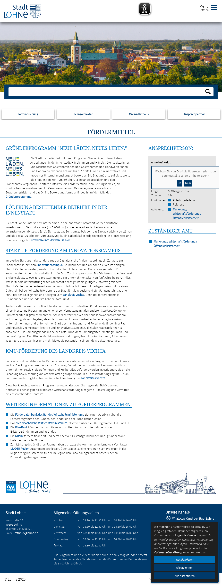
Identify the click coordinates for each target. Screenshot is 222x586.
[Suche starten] (208, 91)
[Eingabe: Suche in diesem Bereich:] (107, 91)
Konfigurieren (184, 559)
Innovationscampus (49, 265)
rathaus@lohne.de (26, 533)
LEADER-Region (19, 449)
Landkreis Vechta (73, 295)
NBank (19, 436)
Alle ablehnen (184, 568)
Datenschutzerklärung (168, 552)
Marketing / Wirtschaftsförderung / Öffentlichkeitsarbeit (187, 213)
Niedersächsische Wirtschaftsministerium (41, 423)
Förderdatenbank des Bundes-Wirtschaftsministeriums (49, 414)
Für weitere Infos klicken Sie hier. (49, 240)
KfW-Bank (21, 427)
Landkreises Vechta (93, 378)
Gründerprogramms (18, 197)
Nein (188, 183)
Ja (179, 183)
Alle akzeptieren (185, 576)
